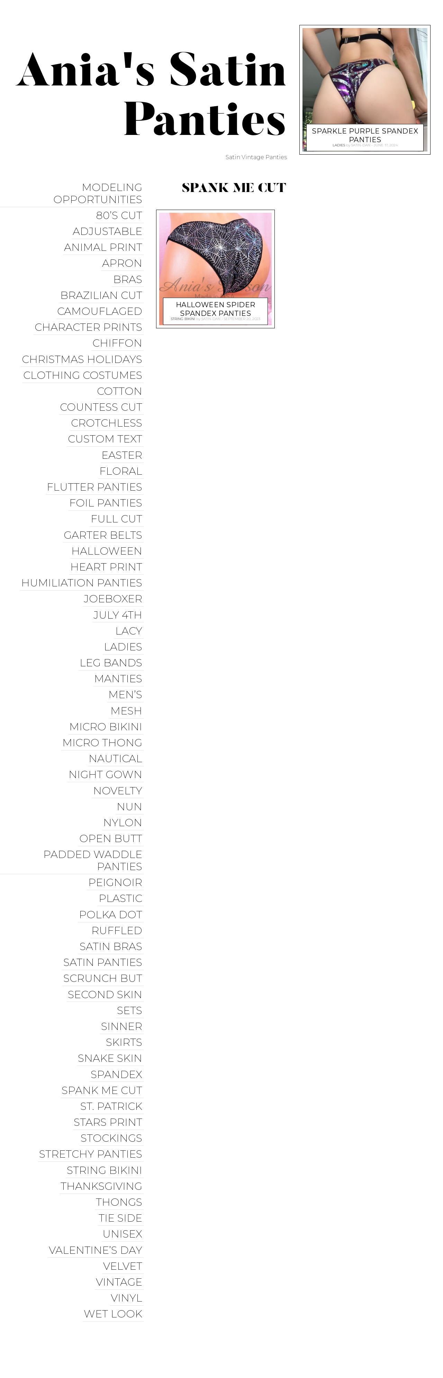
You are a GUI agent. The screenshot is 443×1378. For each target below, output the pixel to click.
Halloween (108, 526)
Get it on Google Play (392, 1345)
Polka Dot (112, 865)
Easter (123, 437)
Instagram (325, 1332)
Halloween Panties (259, 1345)
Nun (131, 764)
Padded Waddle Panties (94, 814)
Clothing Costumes (84, 362)
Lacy (130, 600)
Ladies (124, 615)
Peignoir (117, 835)
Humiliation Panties (83, 556)
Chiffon (119, 333)
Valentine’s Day (97, 1177)
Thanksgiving (103, 1118)
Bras (129, 273)
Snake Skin (111, 999)
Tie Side (122, 1147)
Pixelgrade (158, 1338)
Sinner (123, 969)
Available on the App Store (383, 1357)
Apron (123, 258)
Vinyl (128, 1222)
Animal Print (104, 243)
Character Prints (90, 318)
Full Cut (118, 496)
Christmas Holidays (83, 347)
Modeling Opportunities (99, 193)
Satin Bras (112, 894)
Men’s (127, 660)
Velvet (124, 1192)
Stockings (113, 1073)
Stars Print (109, 1058)
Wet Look (114, 1237)
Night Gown (107, 734)
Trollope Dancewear (392, 1319)
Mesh (128, 675)
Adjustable (109, 228)
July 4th (119, 586)
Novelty (119, 749)
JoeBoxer (114, 571)
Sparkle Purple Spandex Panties (365, 133)
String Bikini (106, 1103)
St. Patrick (113, 1043)
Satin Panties (104, 909)
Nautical (117, 719)
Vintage (120, 1207)
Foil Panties (107, 481)
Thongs (120, 1132)
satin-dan (210, 318)
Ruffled (118, 880)
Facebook (255, 1332)
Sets (131, 954)
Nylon (124, 779)
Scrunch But (104, 924)
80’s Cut (120, 214)
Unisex (124, 1162)
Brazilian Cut (103, 288)
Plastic (122, 850)
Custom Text (106, 422)
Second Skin (106, 939)
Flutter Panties (96, 466)
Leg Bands (112, 630)
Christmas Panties (324, 1345)
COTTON (121, 377)
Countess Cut (102, 392)
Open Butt (112, 794)
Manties (120, 645)
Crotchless (108, 407)
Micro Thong (104, 705)
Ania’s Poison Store (263, 1319)
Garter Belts (104, 511)
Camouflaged (101, 303)
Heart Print (108, 541)
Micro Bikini (107, 690)
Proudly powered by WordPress (52, 1338)
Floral (122, 452)
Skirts (125, 984)
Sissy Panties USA (326, 1319)
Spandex (118, 1013)
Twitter (290, 1332)
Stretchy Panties (92, 1088)
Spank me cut (103, 1028)
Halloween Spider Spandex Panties (215, 306)
